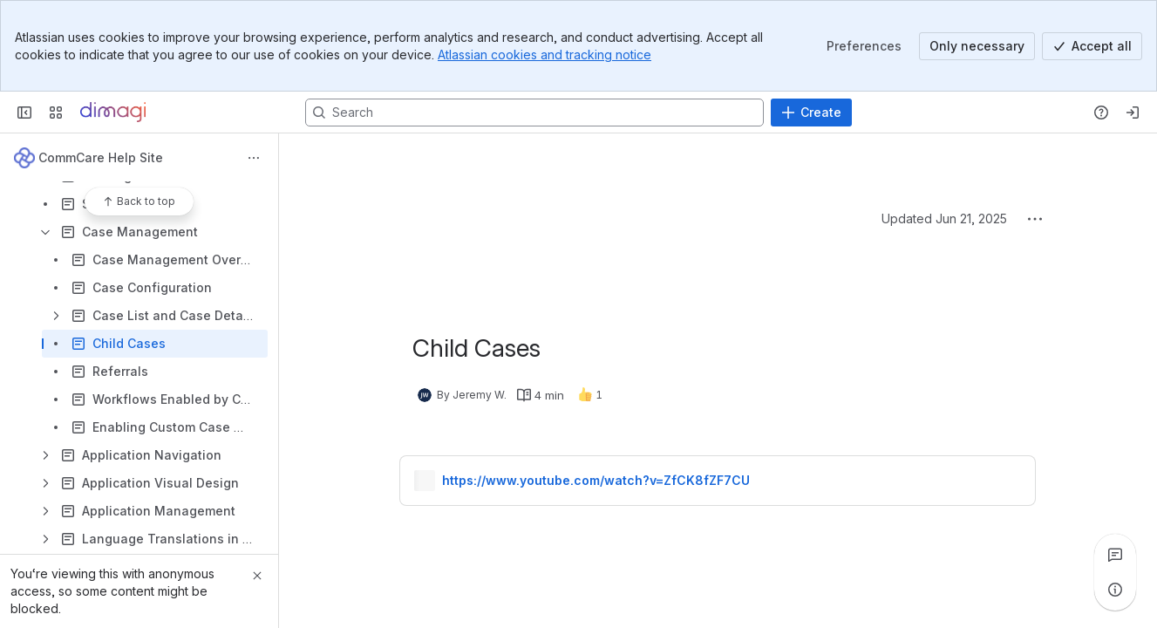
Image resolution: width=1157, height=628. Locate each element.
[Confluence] (113, 112)
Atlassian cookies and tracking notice (544, 54)
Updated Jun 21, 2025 (944, 218)
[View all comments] (1115, 555)
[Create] (811, 112)
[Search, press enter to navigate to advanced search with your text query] (534, 112)
